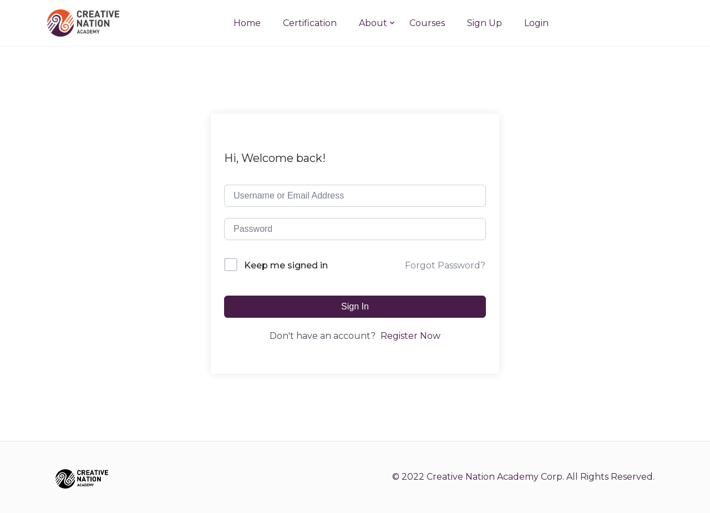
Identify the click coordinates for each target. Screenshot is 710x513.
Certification (310, 23)
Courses (427, 23)
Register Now (410, 336)
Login (536, 23)
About (373, 23)
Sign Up (484, 23)
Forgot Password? (445, 265)
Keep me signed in (286, 265)
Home (247, 23)
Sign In (355, 306)
